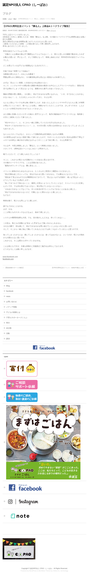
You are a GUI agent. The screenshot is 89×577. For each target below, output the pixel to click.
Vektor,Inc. (56, 571)
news (8, 296)
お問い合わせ (11, 302)
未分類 (8, 328)
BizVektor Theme (45, 571)
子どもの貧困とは (13, 312)
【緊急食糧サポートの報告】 (13, 268)
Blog (48, 30)
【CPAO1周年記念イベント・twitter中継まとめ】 (68, 268)
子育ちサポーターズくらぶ (16, 318)
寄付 (8, 323)
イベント (53, 30)
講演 (8, 339)
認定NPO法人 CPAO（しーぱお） (26, 4)
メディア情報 (11, 307)
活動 (8, 333)
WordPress (33, 571)
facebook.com (8, 259)
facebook (9, 291)
